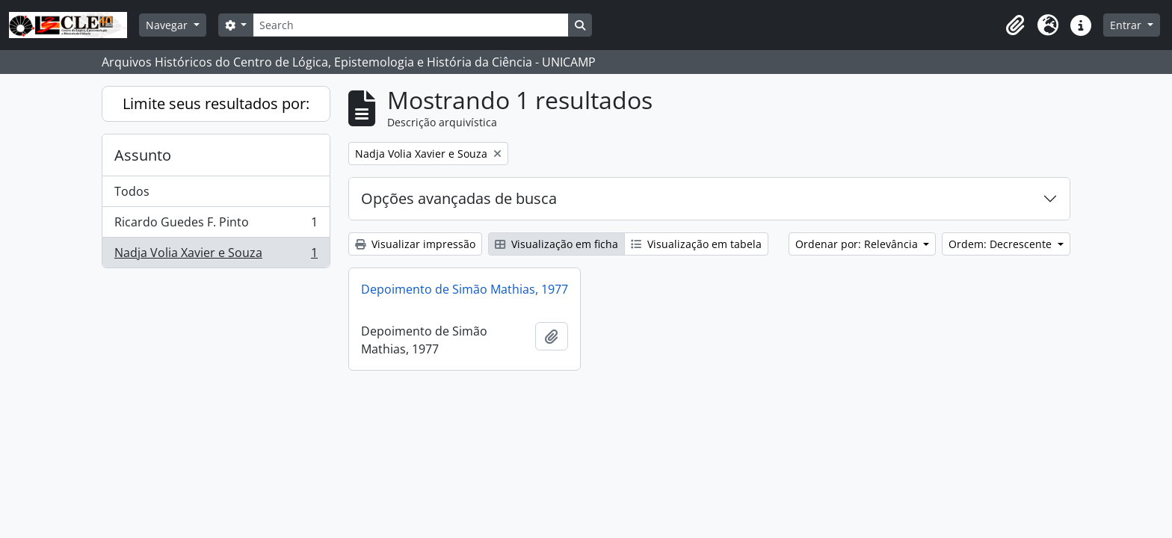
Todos (131, 191)
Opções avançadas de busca (459, 198)
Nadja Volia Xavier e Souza (216, 256)
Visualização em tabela (696, 244)
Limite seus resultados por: (216, 103)
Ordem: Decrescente (1002, 244)
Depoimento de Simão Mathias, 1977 (464, 289)
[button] (1015, 25)
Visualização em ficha (556, 244)
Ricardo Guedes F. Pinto (216, 225)
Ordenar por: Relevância (858, 244)
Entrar (1127, 25)
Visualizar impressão (415, 244)
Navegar (168, 25)
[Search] (410, 25)
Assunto (142, 155)
